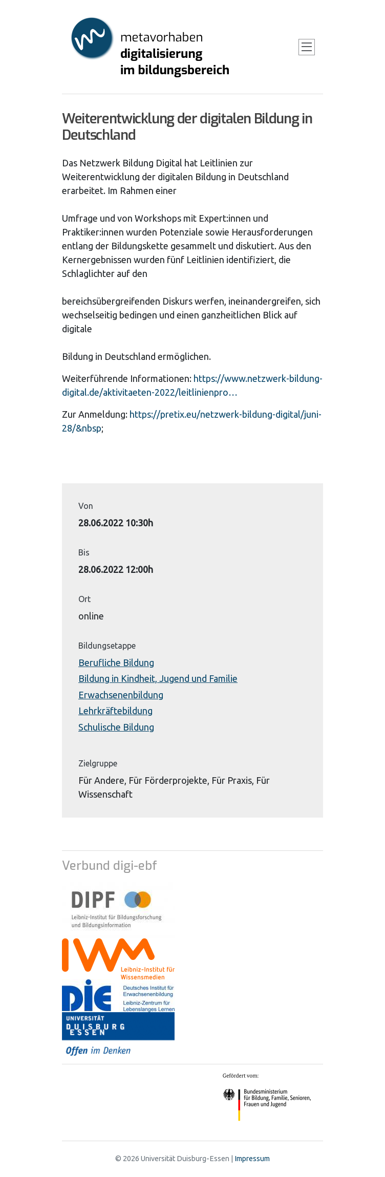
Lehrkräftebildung (115, 710)
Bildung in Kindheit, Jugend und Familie (158, 678)
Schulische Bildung (116, 727)
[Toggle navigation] (306, 47)
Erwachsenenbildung (120, 695)
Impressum (252, 1158)
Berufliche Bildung (116, 662)
